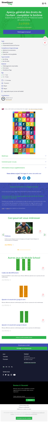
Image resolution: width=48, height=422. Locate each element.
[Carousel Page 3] (20, 249)
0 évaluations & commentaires (24, 27)
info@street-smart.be (30, 362)
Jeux (4, 354)
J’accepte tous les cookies (24, 418)
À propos (5, 359)
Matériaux (24, 156)
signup (8, 208)
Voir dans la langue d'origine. (36, 109)
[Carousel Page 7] (24, 249)
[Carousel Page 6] (23, 249)
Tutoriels (5, 356)
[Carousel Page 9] (26, 249)
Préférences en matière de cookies (24, 409)
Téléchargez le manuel (24, 32)
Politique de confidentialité (24, 407)
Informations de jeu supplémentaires (24, 168)
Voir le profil (9, 99)
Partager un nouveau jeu (24, 348)
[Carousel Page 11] (28, 249)
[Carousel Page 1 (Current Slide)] (18, 249)
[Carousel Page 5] (22, 249)
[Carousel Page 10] (27, 249)
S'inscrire (30, 400)
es (9, 367)
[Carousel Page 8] (25, 249)
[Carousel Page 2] (19, 249)
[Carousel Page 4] (21, 249)
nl (12, 367)
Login (3, 208)
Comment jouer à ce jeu (24, 162)
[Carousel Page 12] (30, 249)
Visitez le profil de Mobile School (24, 337)
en (6, 367)
